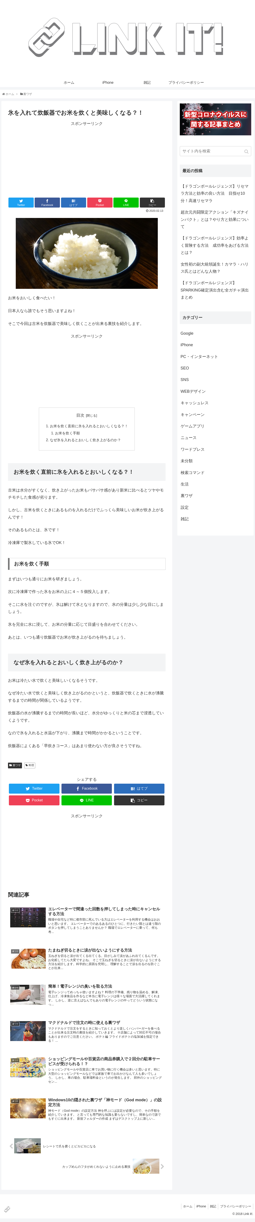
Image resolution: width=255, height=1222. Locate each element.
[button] (247, 151)
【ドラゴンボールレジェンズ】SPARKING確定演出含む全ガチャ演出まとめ (215, 290)
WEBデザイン (193, 391)
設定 (185, 507)
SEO (185, 368)
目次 (80, 415)
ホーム (185, 1210)
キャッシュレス (195, 403)
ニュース (189, 437)
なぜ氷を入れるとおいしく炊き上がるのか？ (85, 441)
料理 (31, 766)
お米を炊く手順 (67, 433)
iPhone (187, 345)
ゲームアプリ (193, 426)
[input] (215, 151)
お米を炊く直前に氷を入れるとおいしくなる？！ (89, 426)
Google (187, 333)
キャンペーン (193, 414)
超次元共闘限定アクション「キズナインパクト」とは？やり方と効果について (215, 219)
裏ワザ (17, 766)
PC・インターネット (199, 356)
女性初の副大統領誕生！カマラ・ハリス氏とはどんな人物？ (215, 268)
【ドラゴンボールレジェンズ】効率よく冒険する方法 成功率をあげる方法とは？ (215, 245)
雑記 (185, 519)
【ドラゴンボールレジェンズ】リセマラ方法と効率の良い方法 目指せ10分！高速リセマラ (215, 193)
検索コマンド (193, 472)
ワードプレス (193, 449)
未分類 (187, 461)
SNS (185, 379)
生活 (185, 484)
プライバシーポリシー (235, 1210)
